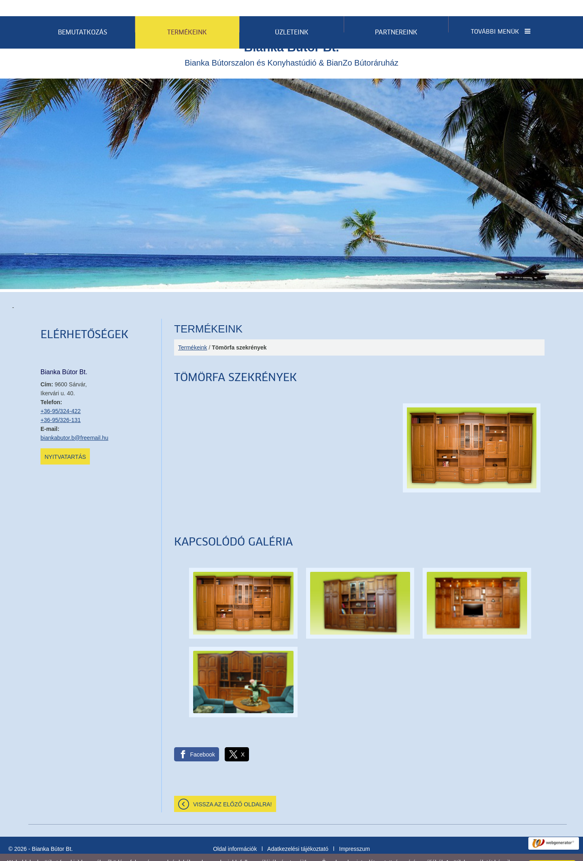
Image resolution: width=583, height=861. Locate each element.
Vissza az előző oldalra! (232, 788)
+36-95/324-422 (60, 395)
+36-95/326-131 (60, 404)
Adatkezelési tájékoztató (297, 832)
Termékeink (192, 331)
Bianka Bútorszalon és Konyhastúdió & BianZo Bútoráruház (291, 37)
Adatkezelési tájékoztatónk (165, 852)
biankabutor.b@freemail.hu (74, 421)
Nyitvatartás (65, 440)
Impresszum (354, 832)
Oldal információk (235, 832)
